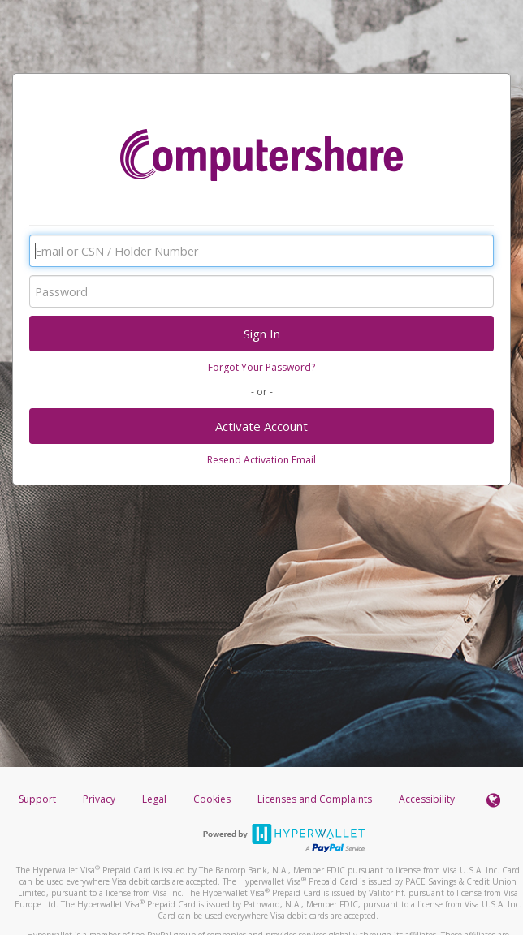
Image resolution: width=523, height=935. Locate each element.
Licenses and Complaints (315, 799)
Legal (154, 799)
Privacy (99, 799)
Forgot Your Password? (261, 367)
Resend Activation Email (261, 460)
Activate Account (261, 426)
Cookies (212, 799)
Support (37, 799)
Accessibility (427, 799)
